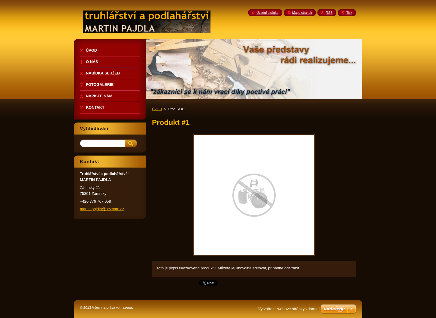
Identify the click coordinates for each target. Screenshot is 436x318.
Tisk (349, 12)
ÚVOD (157, 109)
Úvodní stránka (267, 12)
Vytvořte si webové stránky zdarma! (289, 309)
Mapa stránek (302, 12)
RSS (329, 12)
